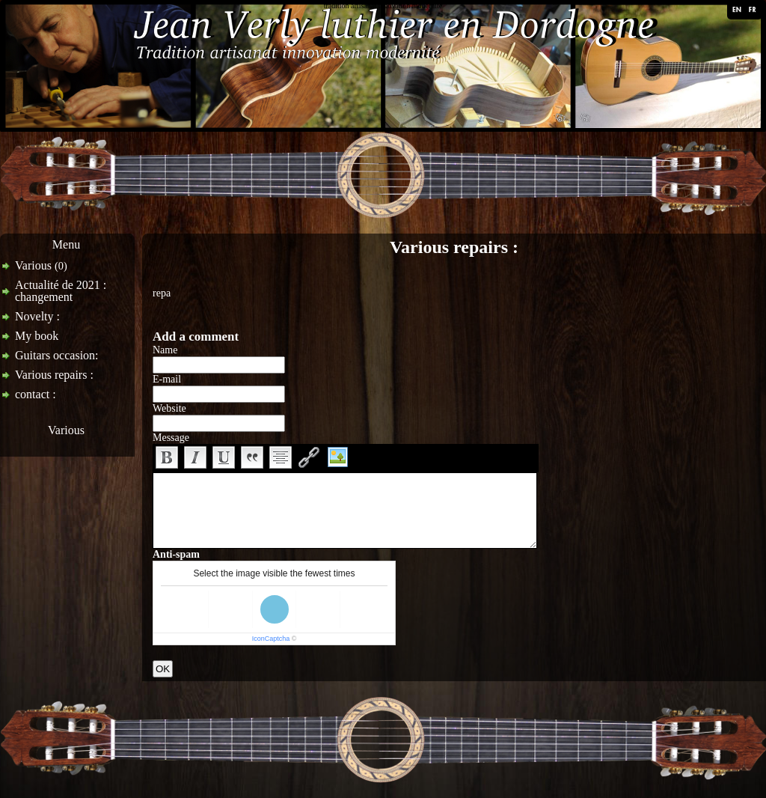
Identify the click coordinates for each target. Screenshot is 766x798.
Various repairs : (54, 374)
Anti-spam (176, 554)
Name (165, 350)
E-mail (167, 379)
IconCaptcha (271, 638)
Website (169, 408)
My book (36, 335)
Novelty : (37, 316)
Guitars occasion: (57, 355)
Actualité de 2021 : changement (60, 290)
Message (171, 437)
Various (41, 265)
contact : (35, 394)
